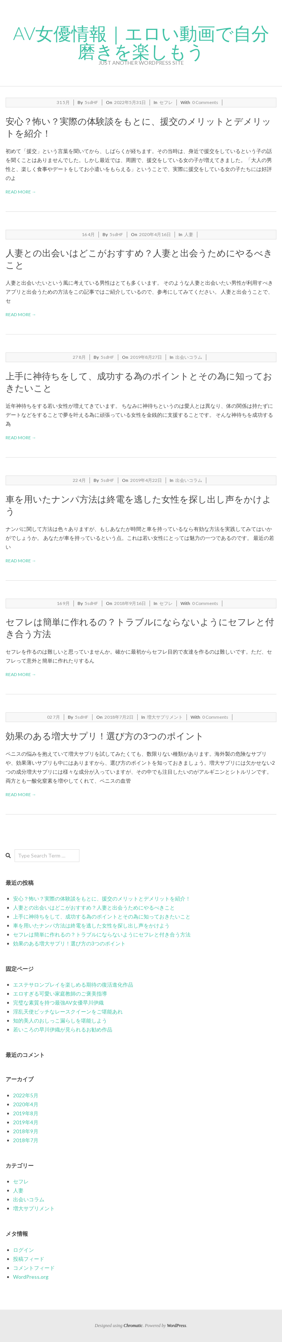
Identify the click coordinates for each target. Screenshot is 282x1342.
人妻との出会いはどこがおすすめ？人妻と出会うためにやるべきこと (94, 907)
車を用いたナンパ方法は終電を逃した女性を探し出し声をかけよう (91, 925)
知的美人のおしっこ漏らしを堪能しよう (60, 1020)
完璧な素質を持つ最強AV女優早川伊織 (58, 1002)
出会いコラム (188, 357)
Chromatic (132, 1325)
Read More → (21, 192)
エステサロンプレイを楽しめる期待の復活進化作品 (73, 984)
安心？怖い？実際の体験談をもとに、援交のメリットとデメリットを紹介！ (102, 898)
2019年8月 (25, 1113)
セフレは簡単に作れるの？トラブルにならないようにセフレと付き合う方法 (102, 934)
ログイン (23, 1250)
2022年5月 (25, 1095)
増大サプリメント (165, 717)
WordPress (176, 1325)
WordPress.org (30, 1277)
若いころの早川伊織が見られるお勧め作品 (62, 1029)
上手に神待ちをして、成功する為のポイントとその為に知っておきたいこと (102, 916)
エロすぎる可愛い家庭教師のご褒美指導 (60, 993)
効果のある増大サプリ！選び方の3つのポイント (105, 735)
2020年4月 (25, 1104)
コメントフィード (34, 1268)
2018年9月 (25, 1131)
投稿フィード (28, 1259)
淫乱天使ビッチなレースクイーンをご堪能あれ (68, 1011)
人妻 (188, 234)
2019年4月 (25, 1122)
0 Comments (205, 102)
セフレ (166, 102)
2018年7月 (25, 1140)
